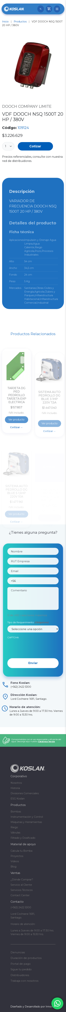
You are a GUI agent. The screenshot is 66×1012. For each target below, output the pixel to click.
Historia (15, 788)
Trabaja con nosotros (24, 980)
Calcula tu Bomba (21, 850)
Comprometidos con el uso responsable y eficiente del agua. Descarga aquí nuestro (36, 740)
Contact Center (20, 895)
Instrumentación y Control (27, 816)
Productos (20, 21)
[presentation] (34, 659)
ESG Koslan (18, 798)
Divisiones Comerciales (25, 793)
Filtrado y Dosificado (23, 837)
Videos (15, 861)
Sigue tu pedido (21, 969)
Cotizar (35, 146)
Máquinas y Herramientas (26, 822)
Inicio (5, 21)
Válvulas (15, 832)
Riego (14, 827)
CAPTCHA (13, 649)
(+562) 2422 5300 (21, 907)
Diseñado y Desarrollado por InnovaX (33, 1006)
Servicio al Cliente (21, 884)
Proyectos (17, 856)
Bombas (16, 811)
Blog (13, 866)
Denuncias (18, 952)
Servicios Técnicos (22, 890)
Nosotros (16, 782)
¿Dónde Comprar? (22, 879)
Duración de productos (26, 958)
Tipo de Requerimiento (28, 634)
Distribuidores (20, 975)
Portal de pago (21, 963)
